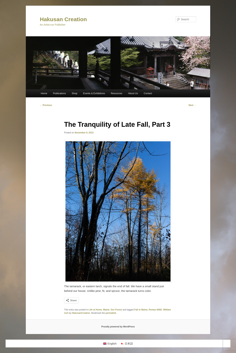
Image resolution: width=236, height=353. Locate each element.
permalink (111, 313)
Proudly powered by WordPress (118, 326)
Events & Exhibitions (94, 93)
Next (192, 105)
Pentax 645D (155, 309)
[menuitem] (109, 343)
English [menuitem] (112, 343)
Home (44, 93)
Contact (148, 93)
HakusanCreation (81, 313)
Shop (74, 93)
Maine (106, 309)
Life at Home (95, 309)
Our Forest (116, 309)
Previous (46, 105)
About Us (133, 93)
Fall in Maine (141, 309)
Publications (59, 93)
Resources (116, 93)
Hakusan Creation (63, 19)
